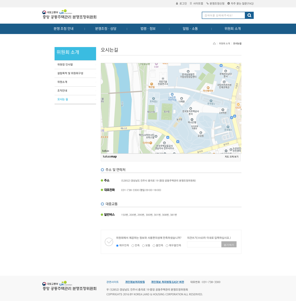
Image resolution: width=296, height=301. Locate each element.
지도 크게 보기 (231, 157)
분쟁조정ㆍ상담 (105, 29)
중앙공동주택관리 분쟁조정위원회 (69, 14)
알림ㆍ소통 (190, 29)
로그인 (181, 3)
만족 (137, 245)
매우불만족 (175, 245)
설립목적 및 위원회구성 (70, 73)
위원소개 (62, 82)
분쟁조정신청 (215, 3)
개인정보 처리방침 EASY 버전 (167, 282)
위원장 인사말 (65, 64)
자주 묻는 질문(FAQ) (240, 3)
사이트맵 (196, 3)
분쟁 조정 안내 (63, 29)
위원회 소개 (232, 29)
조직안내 (62, 90)
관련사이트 (112, 282)
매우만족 (124, 245)
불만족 (159, 245)
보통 (147, 245)
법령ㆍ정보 (148, 29)
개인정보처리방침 (135, 282)
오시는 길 (62, 99)
